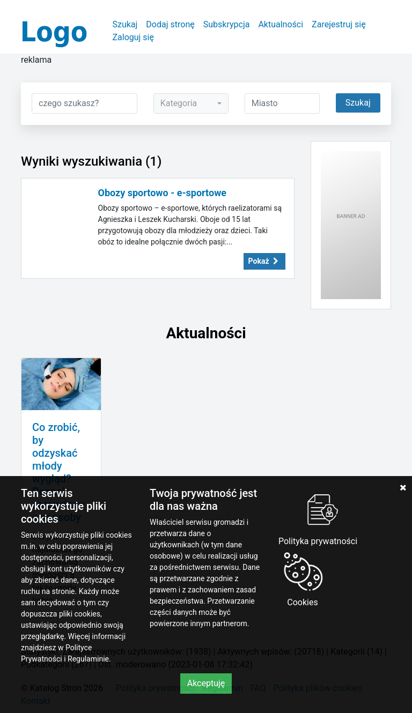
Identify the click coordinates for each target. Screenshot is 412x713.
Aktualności (280, 24)
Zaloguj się (133, 37)
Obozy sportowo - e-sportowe (162, 192)
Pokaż (264, 261)
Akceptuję (206, 683)
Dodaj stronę (170, 24)
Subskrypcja (226, 24)
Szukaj (124, 24)
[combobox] (191, 103)
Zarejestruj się (339, 24)
